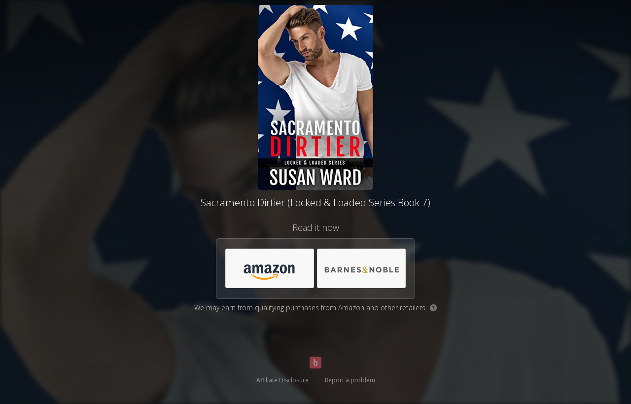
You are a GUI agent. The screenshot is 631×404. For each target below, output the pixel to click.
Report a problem (350, 380)
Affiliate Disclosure (282, 380)
